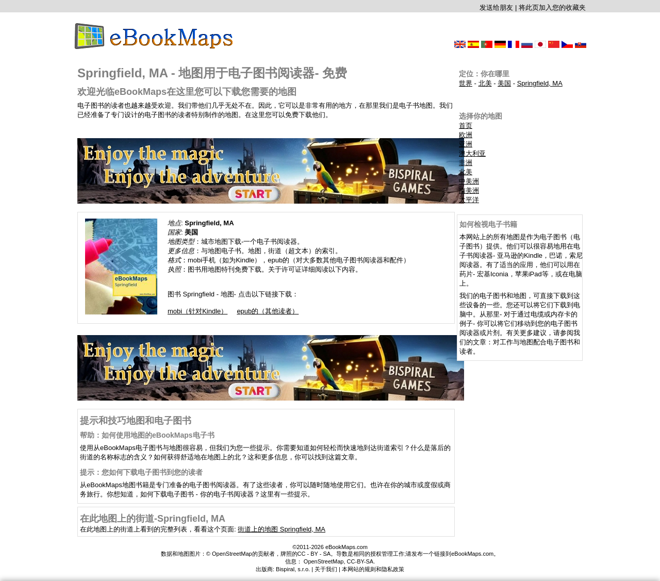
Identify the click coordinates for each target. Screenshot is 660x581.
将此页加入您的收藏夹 (552, 7)
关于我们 (326, 569)
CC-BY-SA (360, 561)
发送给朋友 (496, 7)
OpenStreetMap (324, 561)
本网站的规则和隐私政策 (373, 569)
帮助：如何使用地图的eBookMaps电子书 (147, 435)
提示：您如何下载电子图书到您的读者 (141, 472)
